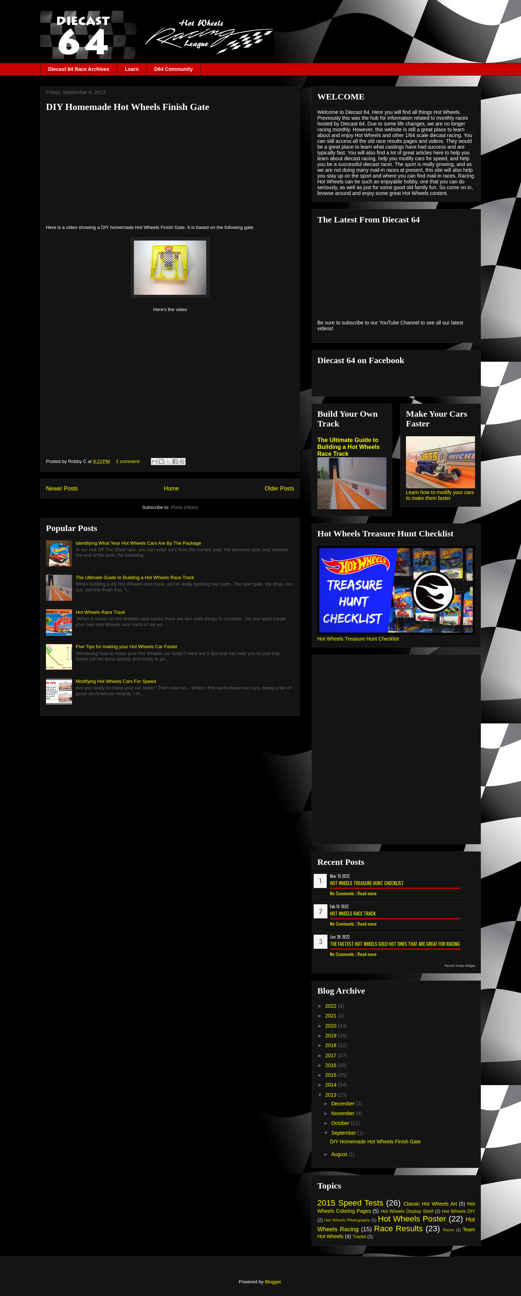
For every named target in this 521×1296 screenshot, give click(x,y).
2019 (331, 1035)
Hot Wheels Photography (347, 1220)
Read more (367, 893)
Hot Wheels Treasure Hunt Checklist (358, 639)
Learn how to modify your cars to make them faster (440, 495)
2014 (331, 1085)
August (339, 1154)
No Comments (342, 893)
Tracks (359, 1236)
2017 (331, 1055)
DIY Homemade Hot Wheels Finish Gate (127, 107)
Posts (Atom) (184, 507)
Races (448, 1230)
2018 (331, 1045)
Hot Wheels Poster (412, 1218)
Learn (132, 69)
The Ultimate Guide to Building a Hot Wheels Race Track (135, 577)
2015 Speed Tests (350, 1202)
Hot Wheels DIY (458, 1211)
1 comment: (129, 461)
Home (171, 488)
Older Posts (279, 488)
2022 (331, 1006)
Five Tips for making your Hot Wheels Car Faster (126, 646)
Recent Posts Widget (460, 966)
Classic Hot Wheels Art (430, 1204)
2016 (331, 1065)
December (343, 1103)
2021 (331, 1016)
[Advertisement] (170, 167)
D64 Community (173, 69)
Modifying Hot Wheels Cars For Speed (116, 681)
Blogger (273, 1281)
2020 (331, 1026)
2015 (331, 1075)
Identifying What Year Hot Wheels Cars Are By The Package (138, 543)
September (344, 1133)
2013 (331, 1095)
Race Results (398, 1228)
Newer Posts (62, 488)
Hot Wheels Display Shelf (407, 1211)
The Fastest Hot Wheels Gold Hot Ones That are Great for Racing (395, 943)
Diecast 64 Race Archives (78, 69)
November (343, 1113)
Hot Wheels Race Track (100, 612)
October (341, 1123)
